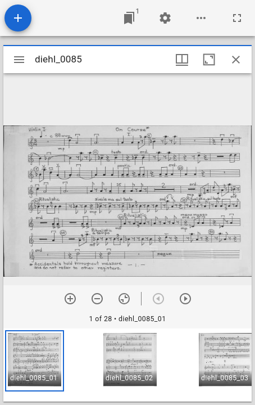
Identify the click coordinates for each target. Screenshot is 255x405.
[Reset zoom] (124, 298)
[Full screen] (237, 18)
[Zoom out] (97, 298)
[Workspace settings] (165, 18)
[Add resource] (17, 18)
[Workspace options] (201, 18)
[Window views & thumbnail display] (182, 59)
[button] (34, 361)
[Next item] (185, 298)
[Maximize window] (208, 59)
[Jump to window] (129, 18)
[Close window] (235, 59)
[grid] (127, 365)
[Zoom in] (70, 298)
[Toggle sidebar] (19, 59)
